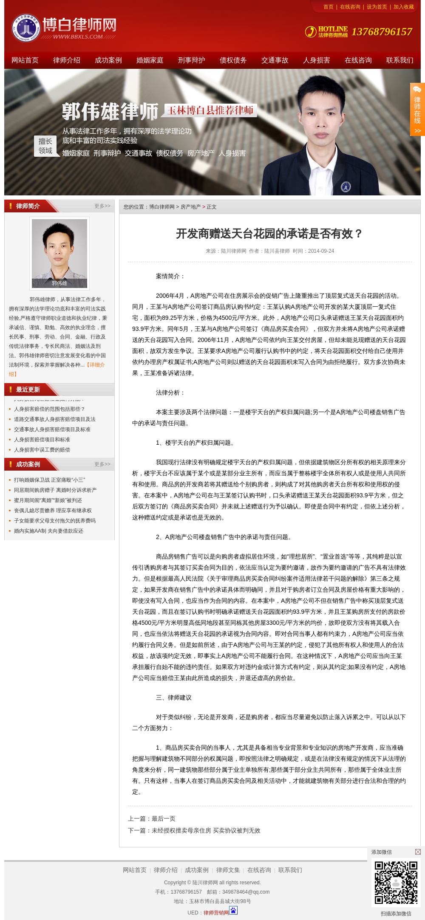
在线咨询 (350, 7)
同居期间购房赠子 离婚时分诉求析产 (55, 490)
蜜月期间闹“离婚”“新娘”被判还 (48, 500)
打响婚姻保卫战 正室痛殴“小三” (49, 480)
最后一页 (164, 818)
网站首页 (25, 60)
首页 (328, 7)
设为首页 (377, 7)
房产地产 (191, 207)
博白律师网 (162, 207)
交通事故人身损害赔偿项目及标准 (52, 430)
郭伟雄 (59, 283)
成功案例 (108, 60)
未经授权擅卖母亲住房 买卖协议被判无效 (206, 830)
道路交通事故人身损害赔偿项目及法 (55, 420)
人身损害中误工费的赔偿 (42, 450)
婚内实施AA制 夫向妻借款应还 (48, 531)
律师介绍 (66, 60)
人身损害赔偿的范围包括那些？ (49, 409)
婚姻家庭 (150, 60)
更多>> (102, 206)
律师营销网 (216, 913)
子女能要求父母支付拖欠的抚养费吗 (55, 521)
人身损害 (316, 60)
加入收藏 (404, 7)
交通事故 (275, 60)
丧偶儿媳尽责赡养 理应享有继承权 (53, 511)
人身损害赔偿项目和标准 (42, 440)
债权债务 (233, 60)
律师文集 (228, 869)
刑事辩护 (191, 60)
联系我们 (400, 60)
